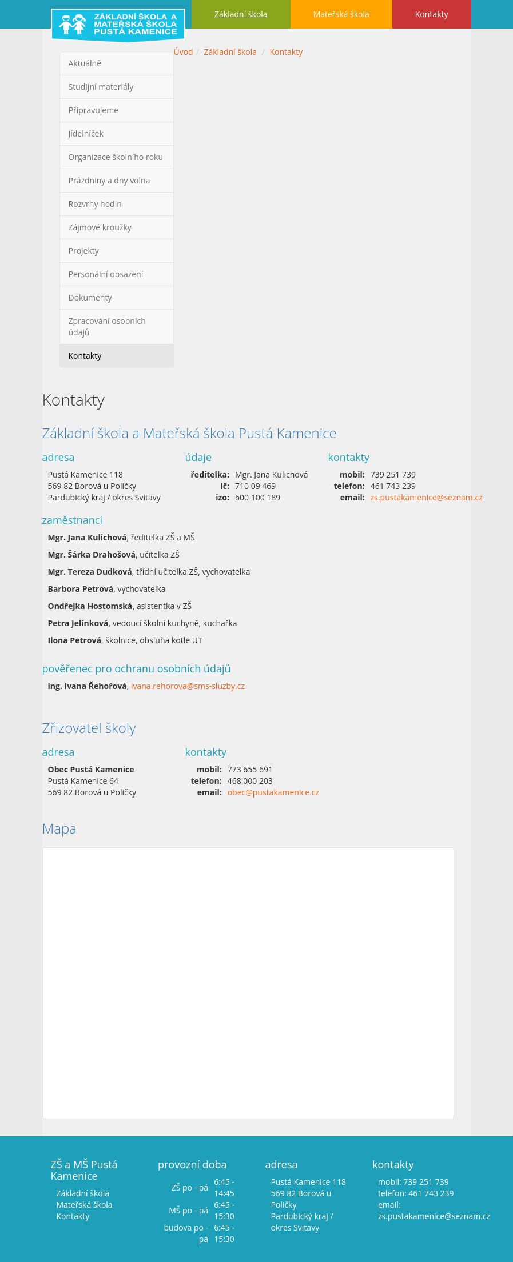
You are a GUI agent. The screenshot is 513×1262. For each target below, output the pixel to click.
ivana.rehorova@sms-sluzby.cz (188, 685)
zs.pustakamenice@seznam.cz (427, 497)
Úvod (183, 51)
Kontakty (431, 14)
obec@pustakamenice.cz (273, 792)
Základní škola (241, 14)
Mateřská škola (341, 14)
